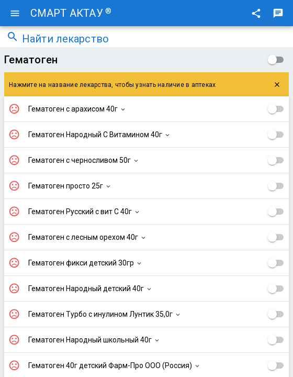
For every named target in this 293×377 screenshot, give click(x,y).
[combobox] (154, 40)
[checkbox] (276, 59)
